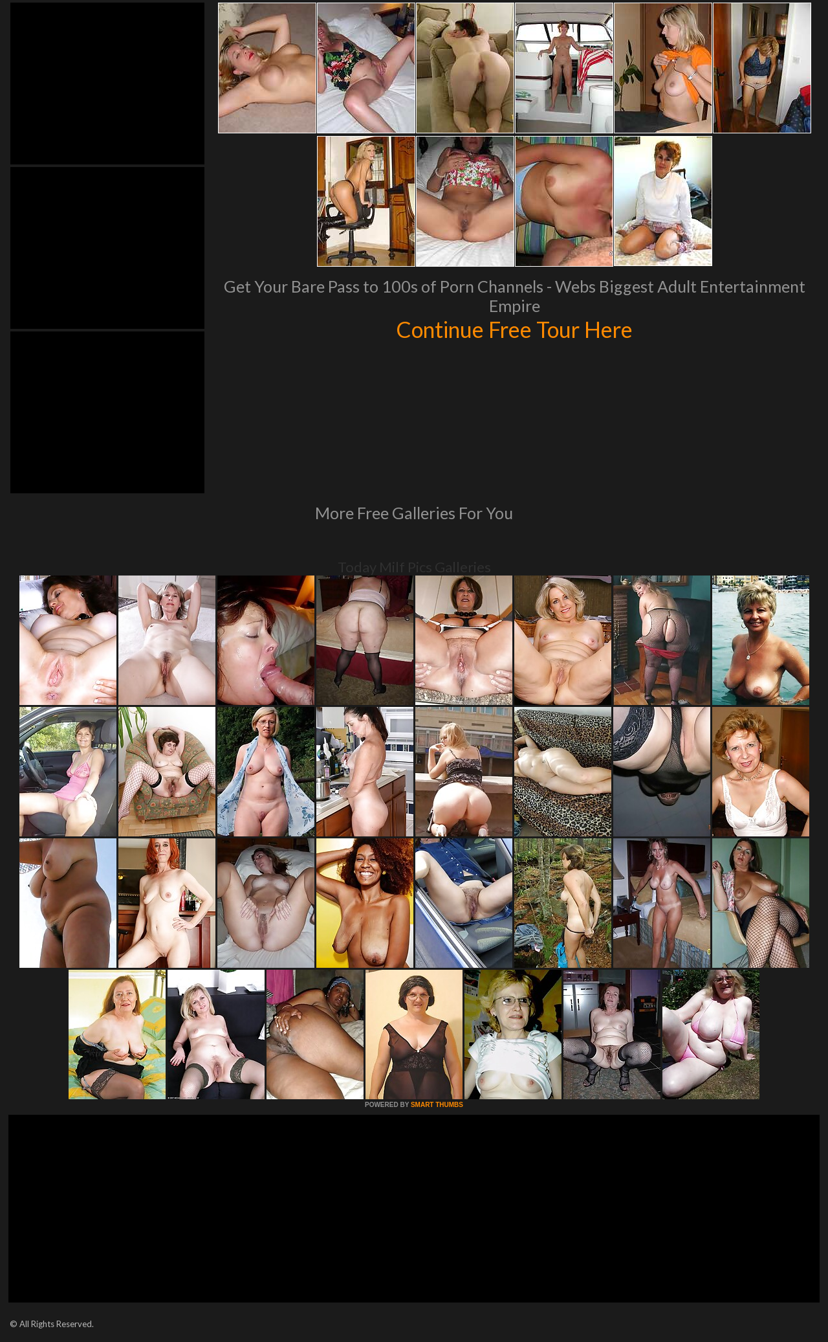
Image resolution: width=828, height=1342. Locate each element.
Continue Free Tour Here (514, 328)
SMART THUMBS (437, 1104)
